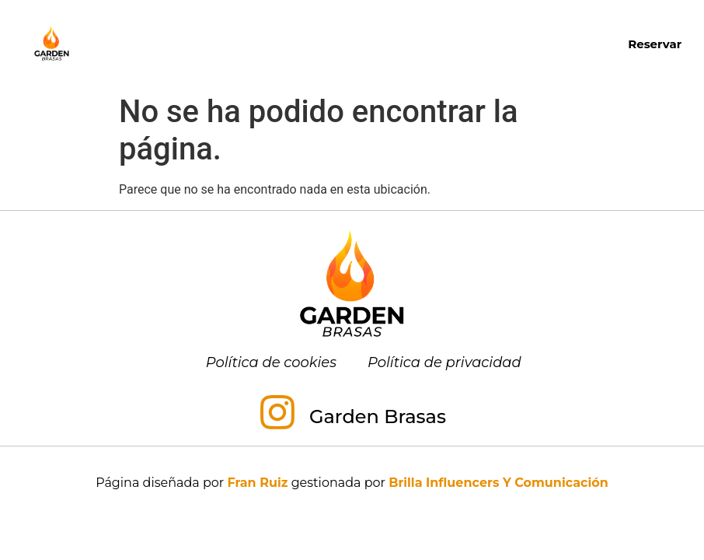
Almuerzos (468, 26)
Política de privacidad (444, 362)
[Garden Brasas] (277, 415)
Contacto (436, 61)
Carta (274, 25)
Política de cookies (271, 362)
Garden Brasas (377, 416)
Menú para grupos (307, 61)
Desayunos (357, 25)
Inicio (208, 25)
